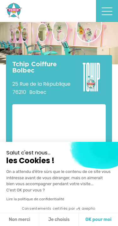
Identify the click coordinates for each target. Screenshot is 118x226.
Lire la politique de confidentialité (35, 199)
